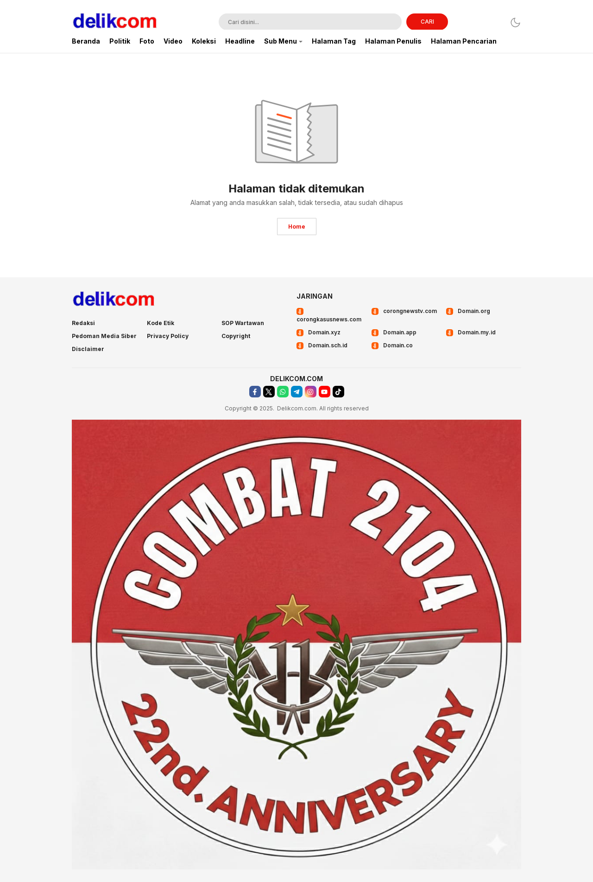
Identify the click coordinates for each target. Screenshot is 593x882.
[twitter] (269, 391)
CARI (427, 21)
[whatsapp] (283, 391)
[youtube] (324, 391)
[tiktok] (338, 391)
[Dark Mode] (515, 22)
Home (296, 226)
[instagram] (310, 391)
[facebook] (255, 391)
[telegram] (297, 391)
